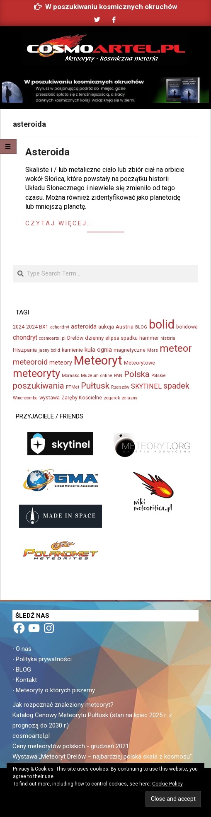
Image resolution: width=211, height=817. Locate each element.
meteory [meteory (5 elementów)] (60, 362)
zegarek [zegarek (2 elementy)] (112, 398)
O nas (24, 649)
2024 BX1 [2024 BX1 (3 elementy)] (37, 327)
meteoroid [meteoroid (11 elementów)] (30, 362)
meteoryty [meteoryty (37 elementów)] (36, 373)
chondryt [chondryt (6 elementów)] (25, 337)
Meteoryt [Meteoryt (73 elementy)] (98, 360)
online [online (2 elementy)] (106, 375)
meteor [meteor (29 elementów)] (176, 348)
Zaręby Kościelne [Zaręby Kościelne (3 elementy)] (81, 398)
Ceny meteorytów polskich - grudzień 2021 (70, 746)
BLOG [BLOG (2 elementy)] (141, 327)
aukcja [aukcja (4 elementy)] (106, 326)
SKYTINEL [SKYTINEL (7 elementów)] (146, 386)
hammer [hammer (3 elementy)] (149, 338)
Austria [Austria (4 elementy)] (124, 326)
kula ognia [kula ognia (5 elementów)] (98, 349)
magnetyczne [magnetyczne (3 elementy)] (130, 350)
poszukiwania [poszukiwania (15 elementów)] (38, 386)
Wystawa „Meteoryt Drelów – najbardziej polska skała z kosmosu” (102, 756)
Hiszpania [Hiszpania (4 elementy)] (25, 349)
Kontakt (26, 680)
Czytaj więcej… (58, 223)
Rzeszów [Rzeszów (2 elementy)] (120, 387)
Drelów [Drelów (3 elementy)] (75, 338)
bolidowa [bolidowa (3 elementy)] (187, 327)
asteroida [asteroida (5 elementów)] (84, 326)
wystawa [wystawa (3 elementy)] (49, 398)
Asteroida (47, 152)
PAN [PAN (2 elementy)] (118, 375)
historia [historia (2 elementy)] (167, 338)
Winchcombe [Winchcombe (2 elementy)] (25, 398)
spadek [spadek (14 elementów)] (176, 386)
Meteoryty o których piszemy (55, 690)
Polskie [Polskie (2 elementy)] (158, 375)
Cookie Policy (167, 784)
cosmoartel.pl (31, 736)
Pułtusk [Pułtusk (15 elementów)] (95, 386)
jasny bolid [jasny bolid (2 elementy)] (49, 350)
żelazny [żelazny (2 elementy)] (129, 398)
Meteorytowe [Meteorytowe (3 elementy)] (139, 363)
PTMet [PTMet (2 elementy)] (72, 387)
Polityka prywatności (44, 659)
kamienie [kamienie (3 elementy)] (72, 350)
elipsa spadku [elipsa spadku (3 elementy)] (121, 338)
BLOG (23, 669)
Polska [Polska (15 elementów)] (137, 374)
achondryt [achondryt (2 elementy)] (59, 327)
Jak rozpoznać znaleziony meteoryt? (63, 704)
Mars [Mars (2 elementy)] (152, 350)
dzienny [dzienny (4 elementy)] (94, 337)
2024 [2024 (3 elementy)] (18, 327)
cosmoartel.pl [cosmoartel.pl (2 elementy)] (52, 338)
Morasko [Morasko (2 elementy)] (70, 375)
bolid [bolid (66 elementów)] (162, 324)
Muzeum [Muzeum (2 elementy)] (90, 375)
